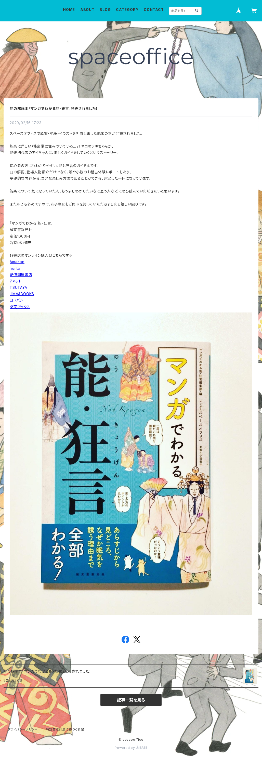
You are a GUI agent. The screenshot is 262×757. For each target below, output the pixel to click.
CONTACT (154, 9)
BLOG (105, 9)
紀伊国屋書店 (21, 274)
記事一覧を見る (131, 699)
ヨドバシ (16, 300)
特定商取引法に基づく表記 (65, 729)
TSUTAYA (18, 287)
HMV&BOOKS (22, 294)
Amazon (17, 261)
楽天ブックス (20, 307)
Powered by (131, 748)
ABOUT (87, 9)
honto (15, 268)
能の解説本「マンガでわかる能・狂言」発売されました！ (54, 108)
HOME (69, 9)
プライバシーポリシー (23, 729)
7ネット (16, 281)
